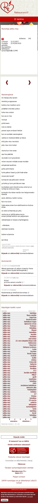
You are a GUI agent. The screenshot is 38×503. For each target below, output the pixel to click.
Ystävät (33, 356)
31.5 (34, 370)
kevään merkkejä (30, 373)
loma (34, 409)
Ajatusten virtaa (30, 324)
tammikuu (32, 332)
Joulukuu (33, 336)
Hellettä (33, 364)
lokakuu (33, 392)
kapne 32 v (19, 473)
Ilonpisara (13, 290)
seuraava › (14, 421)
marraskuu (32, 339)
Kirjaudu (4, 253)
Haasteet (32, 345)
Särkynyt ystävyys (29, 347)
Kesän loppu (31, 353)
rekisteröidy (14, 253)
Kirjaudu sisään (19, 437)
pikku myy (16, 278)
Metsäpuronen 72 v (19, 471)
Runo (24, 251)
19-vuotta (32, 400)
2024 (34, 417)
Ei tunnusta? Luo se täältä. (19, 441)
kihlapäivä (32, 404)
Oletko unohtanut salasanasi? (19, 445)
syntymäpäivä (31, 407)
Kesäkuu (33, 368)
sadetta (33, 402)
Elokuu (33, 396)
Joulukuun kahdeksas (28, 385)
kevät (34, 413)
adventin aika (31, 387)
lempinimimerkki (15, 266)
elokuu (33, 360)
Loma (34, 349)
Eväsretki (32, 362)
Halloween (32, 343)
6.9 (35, 394)
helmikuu (33, 381)
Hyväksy (4, 501)
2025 (34, 383)
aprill (34, 377)
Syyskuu (33, 351)
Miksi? (34, 375)
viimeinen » (26, 421)
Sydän (34, 358)
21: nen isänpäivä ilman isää (26, 341)
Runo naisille (31, 315)
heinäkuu (33, 366)
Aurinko (33, 334)
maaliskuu (32, 379)
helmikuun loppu (30, 322)
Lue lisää (30, 497)
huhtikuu (33, 313)
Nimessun (21, 464)
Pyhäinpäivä (31, 390)
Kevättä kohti (31, 319)
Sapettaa (32, 317)
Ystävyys (33, 326)
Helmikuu (32, 328)
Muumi (34, 330)
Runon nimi (32, 311)
